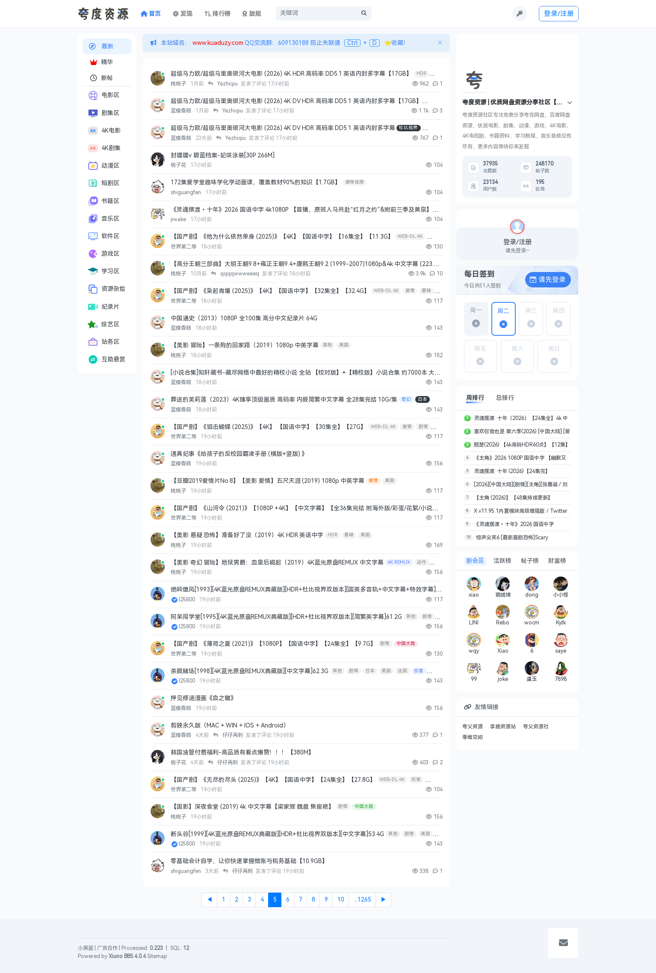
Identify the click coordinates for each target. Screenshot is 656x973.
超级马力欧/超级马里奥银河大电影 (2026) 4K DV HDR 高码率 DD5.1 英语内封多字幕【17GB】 (296, 101)
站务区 (103, 342)
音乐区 (103, 218)
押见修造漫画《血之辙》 (203, 698)
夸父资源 (472, 727)
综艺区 (103, 324)
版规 (251, 14)
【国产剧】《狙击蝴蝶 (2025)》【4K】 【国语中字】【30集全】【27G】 (268, 427)
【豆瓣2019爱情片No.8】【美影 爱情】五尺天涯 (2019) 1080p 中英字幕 (267, 481)
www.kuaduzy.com (217, 43)
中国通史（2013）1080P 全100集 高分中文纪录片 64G (244, 318)
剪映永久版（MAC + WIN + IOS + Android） (230, 725)
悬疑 (426, 290)
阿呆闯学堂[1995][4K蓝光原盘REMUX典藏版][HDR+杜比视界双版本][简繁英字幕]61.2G (286, 617)
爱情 (410, 290)
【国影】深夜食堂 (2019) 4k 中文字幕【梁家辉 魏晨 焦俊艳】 (252, 807)
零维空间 (472, 737)
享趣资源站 (503, 727)
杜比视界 (408, 127)
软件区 (103, 236)
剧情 (423, 426)
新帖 (101, 78)
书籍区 (103, 200)
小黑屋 (85, 948)
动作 (421, 562)
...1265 (362, 899)
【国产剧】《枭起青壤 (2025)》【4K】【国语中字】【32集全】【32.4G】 (270, 291)
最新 (100, 46)
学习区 (103, 271)
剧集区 (103, 113)
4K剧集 (104, 148)
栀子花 (179, 165)
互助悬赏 (106, 359)
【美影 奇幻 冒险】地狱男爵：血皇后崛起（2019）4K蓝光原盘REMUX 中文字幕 (277, 562)
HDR (421, 73)
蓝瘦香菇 (181, 111)
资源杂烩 (106, 289)
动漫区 (103, 165)
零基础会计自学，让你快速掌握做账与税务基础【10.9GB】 (249, 861)
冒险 (327, 345)
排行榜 (217, 14)
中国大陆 (405, 643)
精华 (101, 62)
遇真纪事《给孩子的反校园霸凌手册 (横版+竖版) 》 (239, 454)
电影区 (103, 95)
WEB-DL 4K (410, 236)
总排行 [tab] (505, 398)
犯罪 (418, 670)
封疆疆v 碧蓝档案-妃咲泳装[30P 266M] (223, 155)
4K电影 (104, 130)
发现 (182, 14)
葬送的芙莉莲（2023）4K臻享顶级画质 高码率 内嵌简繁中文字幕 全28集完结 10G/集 (284, 399)
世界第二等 (184, 247)
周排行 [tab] (475, 398)
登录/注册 (559, 13)
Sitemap (157, 956)
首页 (151, 14)
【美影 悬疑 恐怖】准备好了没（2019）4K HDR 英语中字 (247, 535)
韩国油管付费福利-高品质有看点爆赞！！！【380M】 (242, 752)
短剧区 (103, 183)
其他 (411, 616)
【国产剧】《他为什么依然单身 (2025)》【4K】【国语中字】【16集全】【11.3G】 (282, 237)
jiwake (179, 219)
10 (340, 899)
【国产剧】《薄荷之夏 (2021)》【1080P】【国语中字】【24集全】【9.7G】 (273, 644)
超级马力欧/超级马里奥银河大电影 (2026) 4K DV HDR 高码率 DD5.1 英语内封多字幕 (283, 128)
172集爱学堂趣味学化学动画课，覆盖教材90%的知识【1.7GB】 (256, 182)
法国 (402, 670)
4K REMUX (398, 562)
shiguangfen (186, 192)
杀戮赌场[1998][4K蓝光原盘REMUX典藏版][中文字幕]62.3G (249, 671)
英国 (386, 670)
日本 (422, 399)
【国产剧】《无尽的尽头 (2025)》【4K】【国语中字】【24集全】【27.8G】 (273, 780)
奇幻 (406, 399)
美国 (344, 345)
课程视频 (354, 182)
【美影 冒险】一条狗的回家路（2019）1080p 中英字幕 (245, 345)
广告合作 (107, 948)
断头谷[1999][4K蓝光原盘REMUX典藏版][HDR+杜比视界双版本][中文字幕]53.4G (277, 834)
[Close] (440, 43)
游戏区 (103, 253)
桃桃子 (179, 84)
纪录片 (103, 307)
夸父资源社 (536, 727)
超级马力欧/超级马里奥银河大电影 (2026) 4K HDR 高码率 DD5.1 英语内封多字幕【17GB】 (291, 74)
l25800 (187, 600)
